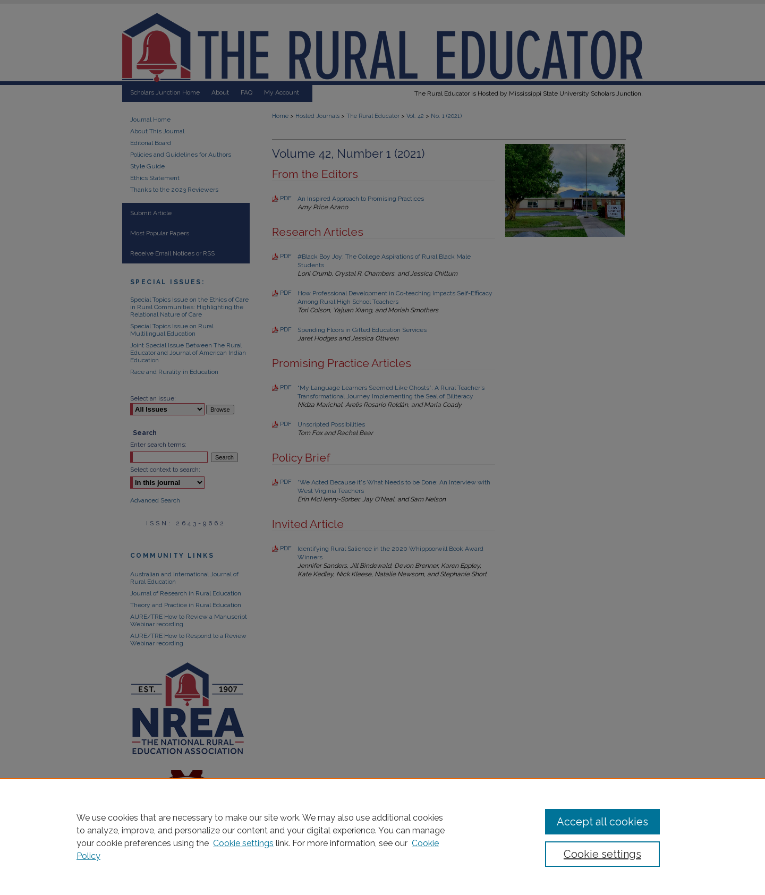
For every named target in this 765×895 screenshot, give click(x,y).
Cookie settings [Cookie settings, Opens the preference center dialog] (602, 854)
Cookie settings (243, 843)
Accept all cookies (602, 821)
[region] (382, 836)
